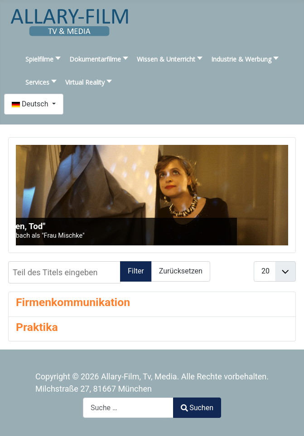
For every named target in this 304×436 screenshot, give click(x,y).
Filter (136, 271)
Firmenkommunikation (73, 302)
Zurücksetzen (181, 271)
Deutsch (31, 104)
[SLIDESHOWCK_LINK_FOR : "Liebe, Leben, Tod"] (152, 195)
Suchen (197, 407)
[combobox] (128, 408)
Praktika (37, 327)
